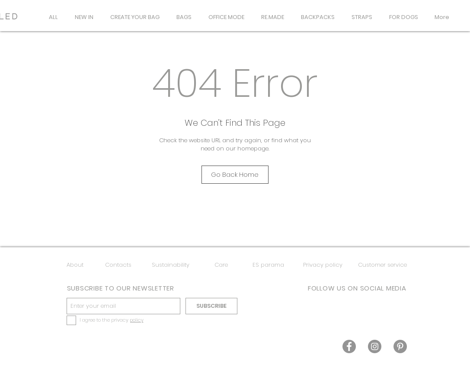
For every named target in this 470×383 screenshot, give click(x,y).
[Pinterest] (400, 346)
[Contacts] (118, 265)
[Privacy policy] (323, 265)
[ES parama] (268, 265)
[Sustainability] (171, 265)
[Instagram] (374, 346)
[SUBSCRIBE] (211, 306)
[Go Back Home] (235, 175)
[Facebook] (349, 346)
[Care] (221, 265)
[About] (75, 265)
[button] (184, 17)
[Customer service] (382, 265)
